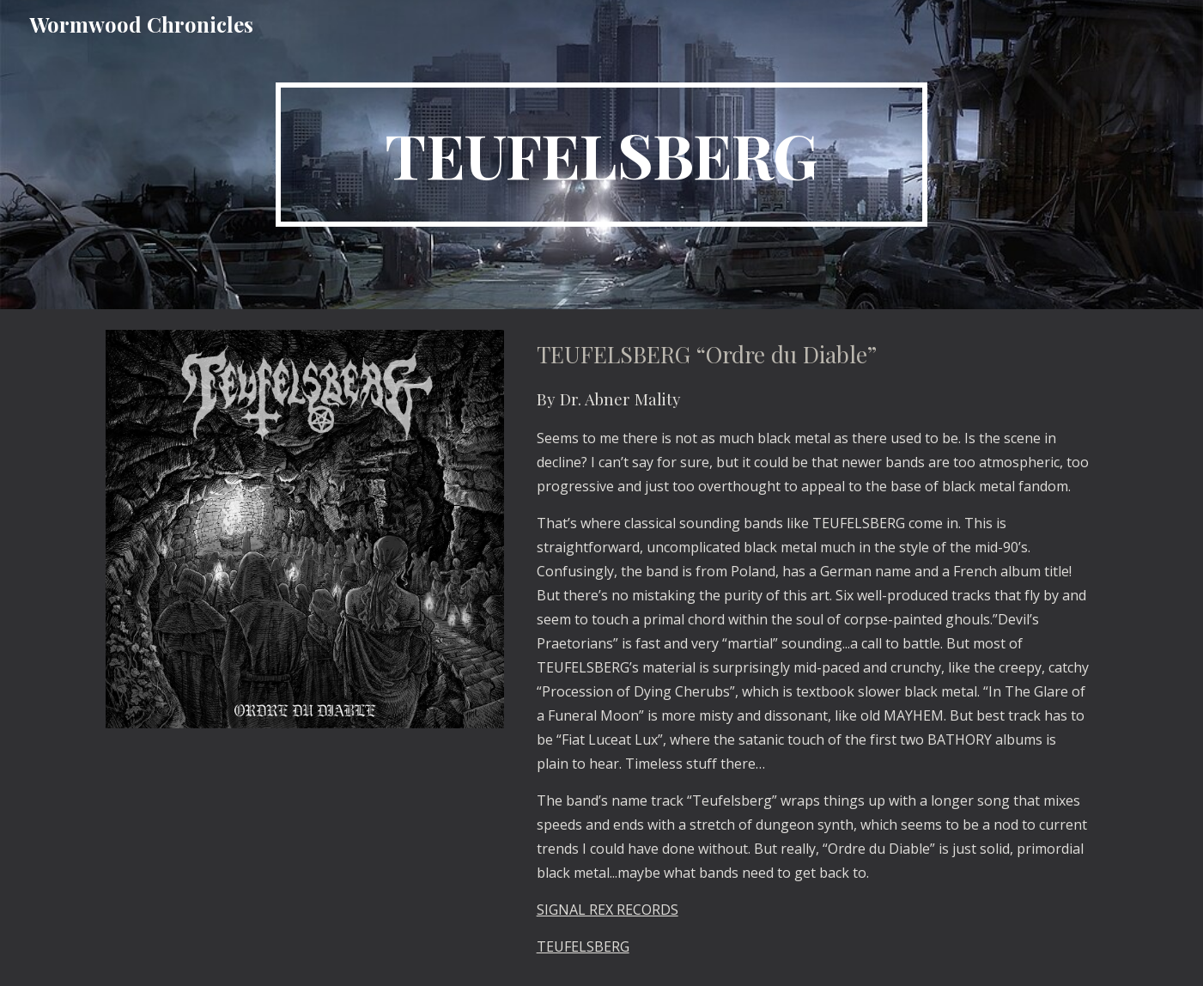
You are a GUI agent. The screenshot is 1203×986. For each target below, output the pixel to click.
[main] (602, 154)
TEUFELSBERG (583, 946)
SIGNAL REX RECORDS (607, 909)
